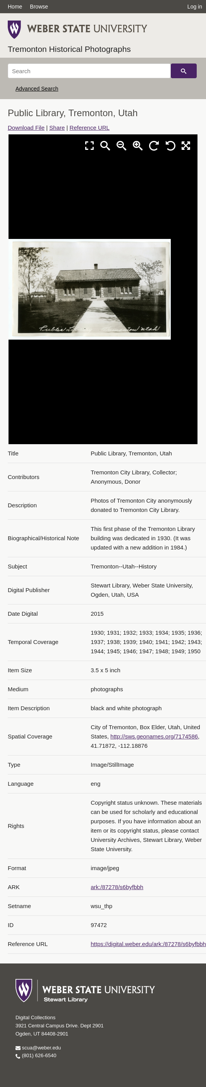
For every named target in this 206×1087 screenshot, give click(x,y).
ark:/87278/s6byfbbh (117, 887)
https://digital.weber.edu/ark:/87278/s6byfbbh (148, 944)
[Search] (89, 71)
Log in (194, 6)
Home (15, 6)
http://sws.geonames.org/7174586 (154, 736)
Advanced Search (36, 89)
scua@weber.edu (38, 1048)
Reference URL (90, 127)
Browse (39, 6)
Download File (26, 127)
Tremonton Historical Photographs (69, 49)
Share (57, 127)
